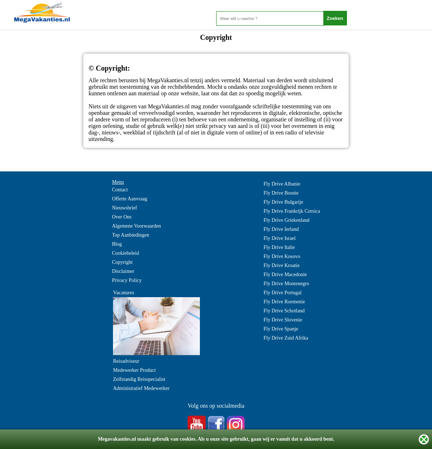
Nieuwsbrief (124, 208)
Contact (120, 189)
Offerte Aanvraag (129, 198)
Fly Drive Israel (280, 238)
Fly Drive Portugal (283, 292)
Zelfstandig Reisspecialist (139, 379)
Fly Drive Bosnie (281, 193)
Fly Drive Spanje (281, 329)
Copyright (122, 262)
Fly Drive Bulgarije (283, 202)
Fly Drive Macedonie (285, 274)
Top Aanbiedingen (130, 235)
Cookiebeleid (125, 253)
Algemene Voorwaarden (136, 226)
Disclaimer (123, 271)
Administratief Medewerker (141, 388)
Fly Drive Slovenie (283, 320)
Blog (117, 244)
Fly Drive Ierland (281, 229)
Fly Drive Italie (279, 247)
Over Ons (121, 217)
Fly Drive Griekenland (287, 220)
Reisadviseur (126, 361)
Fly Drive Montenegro (286, 283)
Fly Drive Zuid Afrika (286, 338)
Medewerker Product (134, 370)
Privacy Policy (127, 280)
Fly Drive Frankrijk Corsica (292, 211)
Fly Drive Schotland (284, 310)
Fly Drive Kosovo (282, 256)
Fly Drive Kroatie (282, 265)
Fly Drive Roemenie (284, 301)
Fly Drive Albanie (282, 184)
